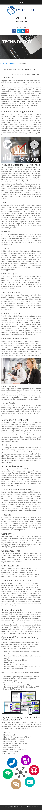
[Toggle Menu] (2, 2)
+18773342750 (21, 21)
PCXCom (21, 2)
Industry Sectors (11, 63)
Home (2, 63)
